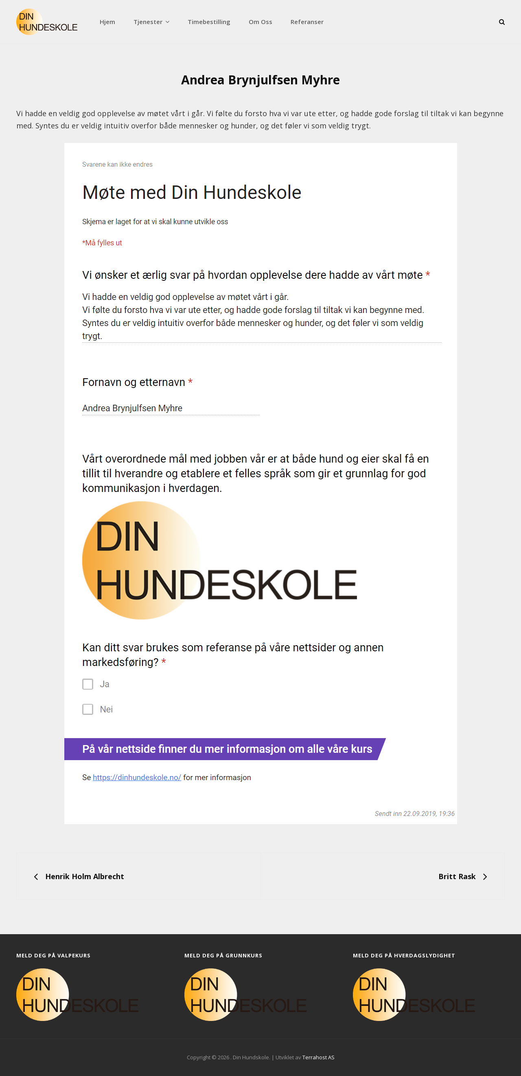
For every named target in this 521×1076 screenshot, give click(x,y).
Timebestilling (209, 22)
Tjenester (148, 22)
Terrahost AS (318, 1057)
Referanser (307, 22)
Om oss (260, 22)
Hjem (107, 22)
